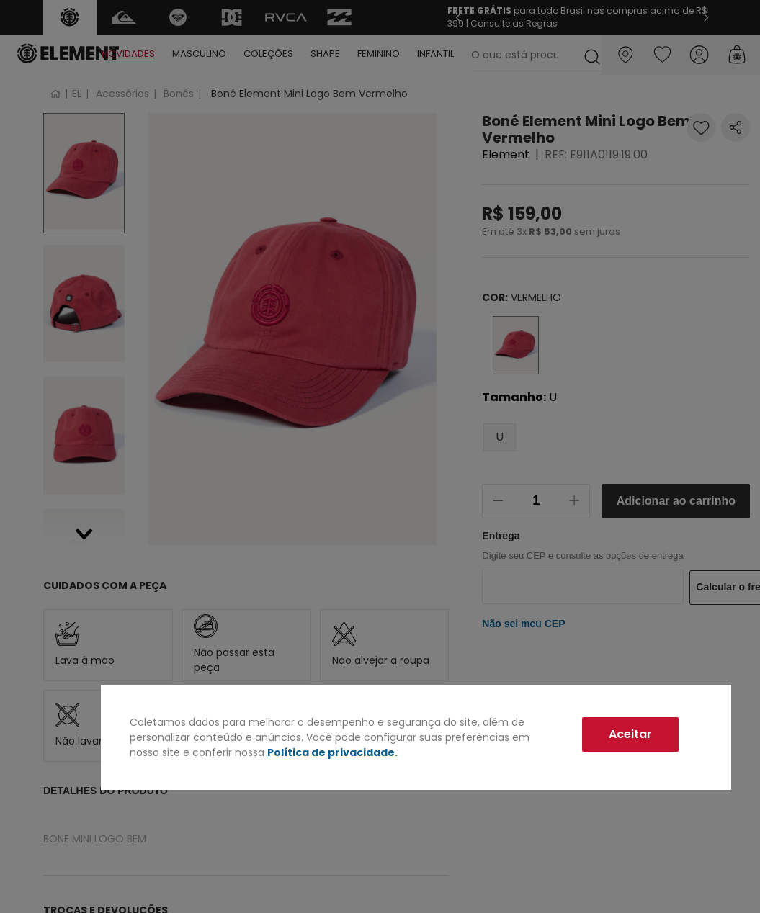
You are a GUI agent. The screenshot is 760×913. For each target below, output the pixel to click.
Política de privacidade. (332, 752)
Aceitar (630, 734)
